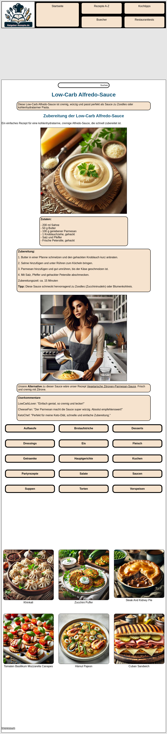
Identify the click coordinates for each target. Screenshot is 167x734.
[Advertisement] (83, 54)
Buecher (102, 19)
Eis (84, 443)
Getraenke (30, 458)
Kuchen (137, 458)
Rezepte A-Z (101, 6)
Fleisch (137, 443)
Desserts (137, 428)
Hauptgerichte (83, 458)
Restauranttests (144, 19)
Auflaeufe (30, 428)
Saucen (137, 473)
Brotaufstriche (83, 428)
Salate (84, 473)
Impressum (8, 728)
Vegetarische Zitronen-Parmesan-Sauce (111, 386)
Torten (84, 488)
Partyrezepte (30, 473)
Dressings (29, 443)
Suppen (30, 488)
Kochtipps (144, 6)
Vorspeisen (137, 488)
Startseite (57, 6)
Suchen (104, 85)
